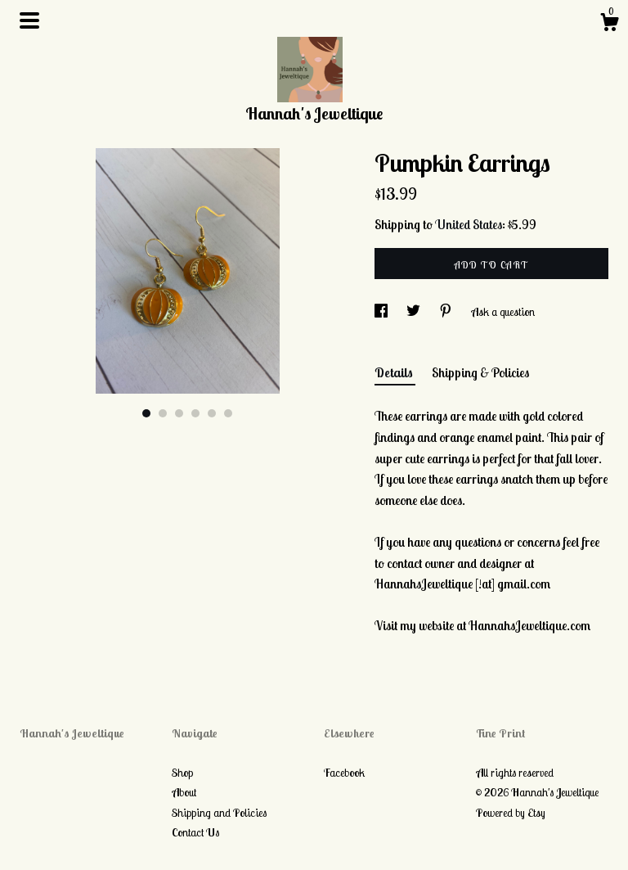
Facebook (344, 772)
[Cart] (609, 24)
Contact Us (195, 832)
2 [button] (163, 413)
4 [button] (195, 413)
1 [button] (146, 413)
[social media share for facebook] (382, 311)
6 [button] (228, 413)
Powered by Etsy (510, 812)
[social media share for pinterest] (447, 311)
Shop (182, 772)
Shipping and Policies (219, 812)
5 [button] (212, 413)
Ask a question (503, 311)
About (184, 792)
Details (395, 372)
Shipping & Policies (480, 372)
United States (468, 224)
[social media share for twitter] (414, 311)
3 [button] (179, 413)
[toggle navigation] (29, 20)
